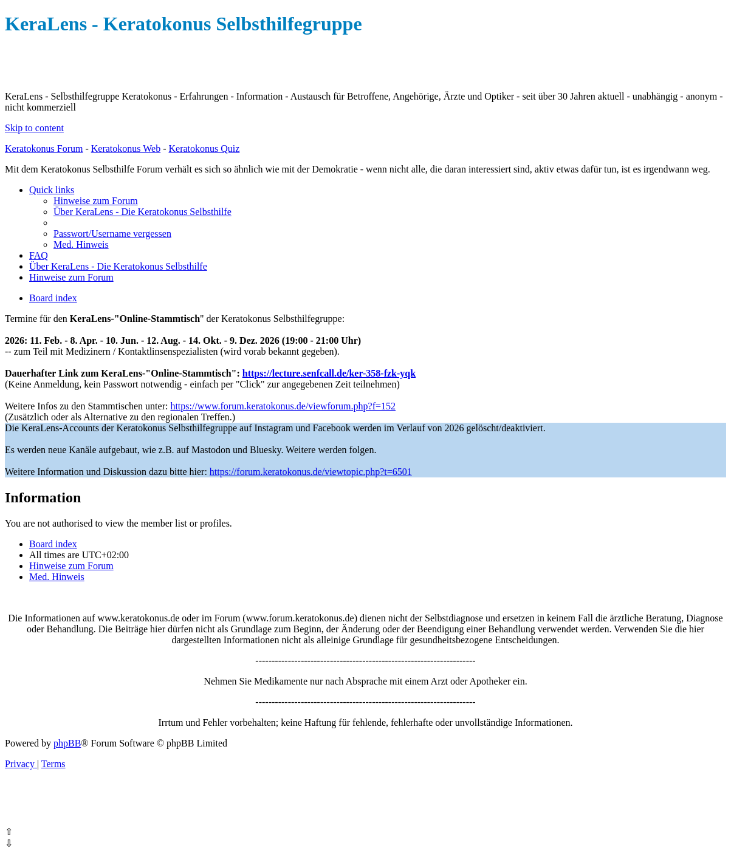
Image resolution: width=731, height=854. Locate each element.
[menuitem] (95, 201)
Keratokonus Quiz (203, 148)
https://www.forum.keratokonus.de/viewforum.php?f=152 (283, 406)
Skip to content (34, 128)
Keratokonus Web (125, 148)
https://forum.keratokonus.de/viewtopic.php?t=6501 (311, 471)
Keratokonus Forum (44, 148)
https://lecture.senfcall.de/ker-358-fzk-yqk (329, 373)
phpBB (67, 743)
